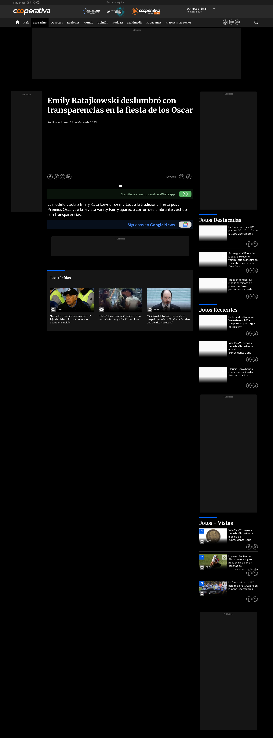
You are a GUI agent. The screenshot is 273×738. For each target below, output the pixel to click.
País (26, 22)
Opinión (102, 22)
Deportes (57, 22)
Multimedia (134, 22)
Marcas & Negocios (178, 22)
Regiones (73, 22)
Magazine (39, 22)
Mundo (88, 22)
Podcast (117, 22)
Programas (154, 22)
